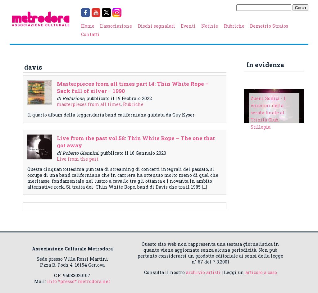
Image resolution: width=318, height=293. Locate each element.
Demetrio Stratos (269, 26)
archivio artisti (203, 272)
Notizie (209, 26)
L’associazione (116, 26)
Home (87, 26)
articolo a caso (261, 272)
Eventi (188, 26)
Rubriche (234, 26)
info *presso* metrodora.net (78, 281)
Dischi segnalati (156, 26)
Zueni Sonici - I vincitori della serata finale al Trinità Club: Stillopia (268, 112)
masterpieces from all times (89, 104)
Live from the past (77, 159)
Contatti (90, 34)
